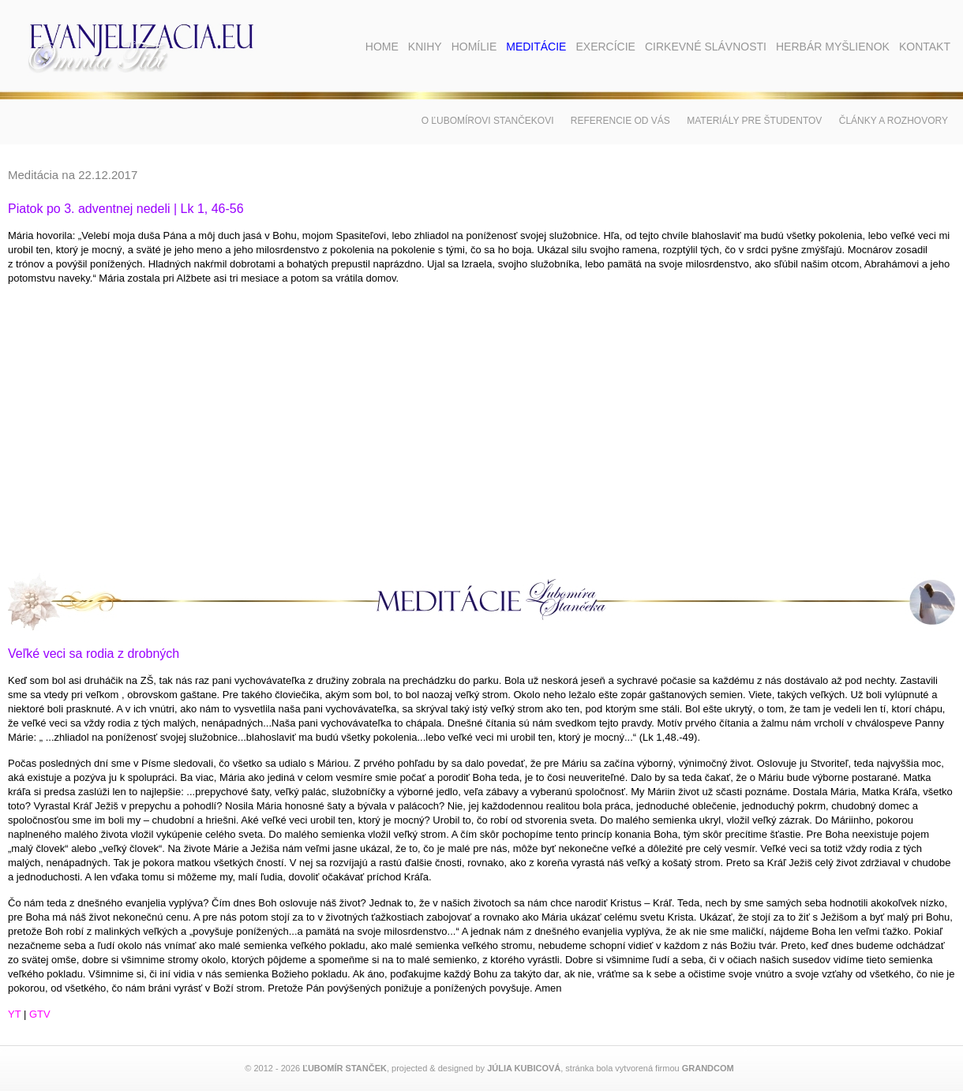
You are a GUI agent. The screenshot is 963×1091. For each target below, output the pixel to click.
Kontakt (924, 46)
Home (382, 46)
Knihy (425, 46)
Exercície (605, 46)
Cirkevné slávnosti (705, 46)
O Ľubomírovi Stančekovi (488, 120)
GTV (40, 1014)
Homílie (474, 46)
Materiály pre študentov (754, 120)
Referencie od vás (620, 120)
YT (14, 1014)
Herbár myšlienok (833, 46)
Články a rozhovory (893, 120)
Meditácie (536, 46)
